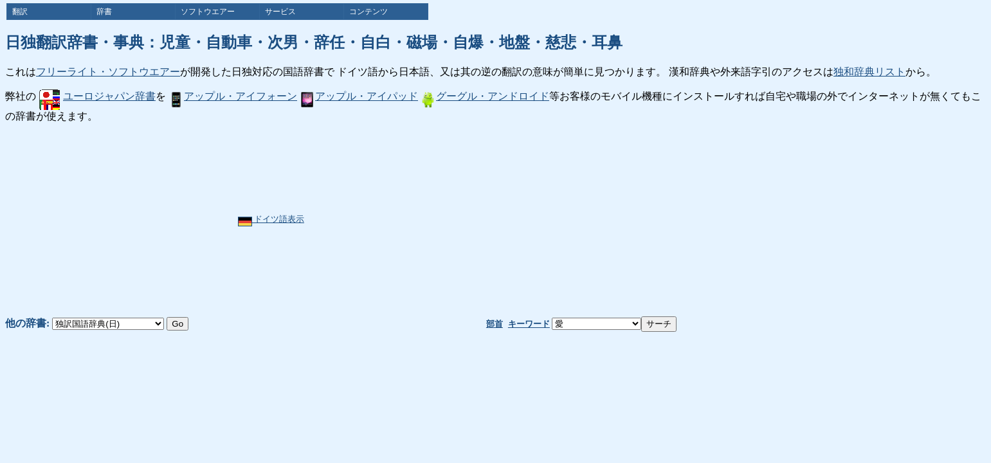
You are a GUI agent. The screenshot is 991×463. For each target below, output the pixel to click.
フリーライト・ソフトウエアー (108, 71)
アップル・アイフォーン (232, 96)
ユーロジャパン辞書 (97, 96)
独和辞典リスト (869, 71)
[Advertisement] (535, 220)
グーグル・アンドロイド (485, 96)
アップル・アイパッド (359, 96)
